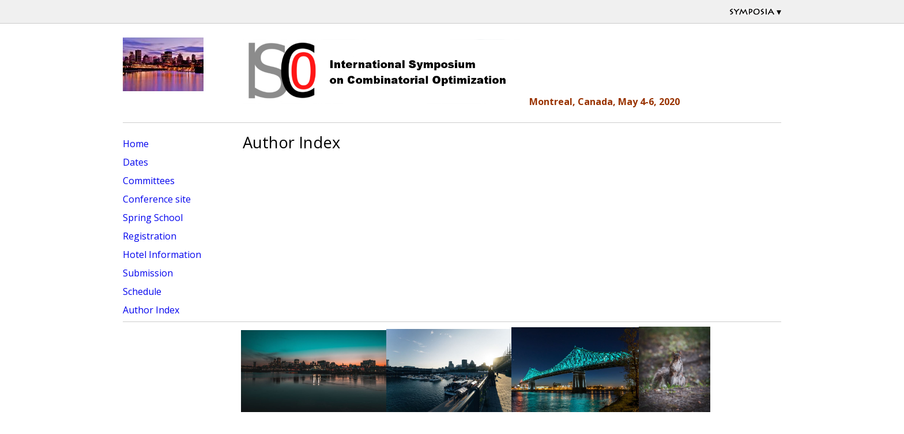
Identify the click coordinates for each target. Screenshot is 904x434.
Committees (149, 180)
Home (136, 143)
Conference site (157, 199)
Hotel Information (162, 254)
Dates (135, 162)
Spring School (153, 217)
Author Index (151, 310)
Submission (148, 273)
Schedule (142, 291)
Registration (149, 236)
